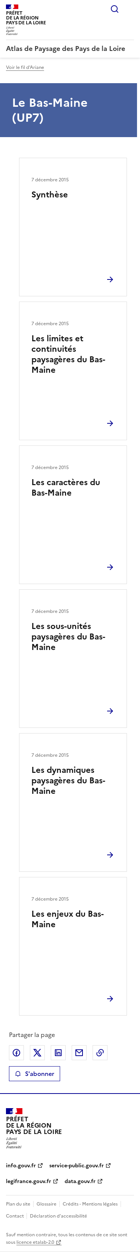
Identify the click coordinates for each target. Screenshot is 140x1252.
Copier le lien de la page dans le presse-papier (100, 1052)
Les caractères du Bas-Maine (65, 487)
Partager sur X (37, 1052)
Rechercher (114, 8)
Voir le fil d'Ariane (25, 67)
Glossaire (46, 1204)
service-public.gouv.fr (76, 1166)
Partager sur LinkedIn (58, 1052)
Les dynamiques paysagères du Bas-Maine (68, 780)
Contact (15, 1216)
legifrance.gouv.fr (28, 1181)
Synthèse (49, 194)
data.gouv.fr (80, 1181)
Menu (129, 8)
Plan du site (18, 1204)
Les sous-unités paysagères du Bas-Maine (68, 636)
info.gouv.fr (21, 1166)
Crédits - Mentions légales (90, 1204)
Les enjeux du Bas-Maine (67, 919)
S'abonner (34, 1073)
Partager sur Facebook (16, 1052)
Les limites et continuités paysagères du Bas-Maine (68, 354)
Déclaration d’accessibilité (58, 1216)
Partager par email (79, 1052)
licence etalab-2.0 (35, 1242)
